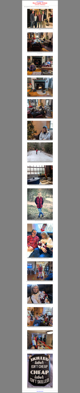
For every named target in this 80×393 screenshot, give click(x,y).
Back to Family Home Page (40, 1)
